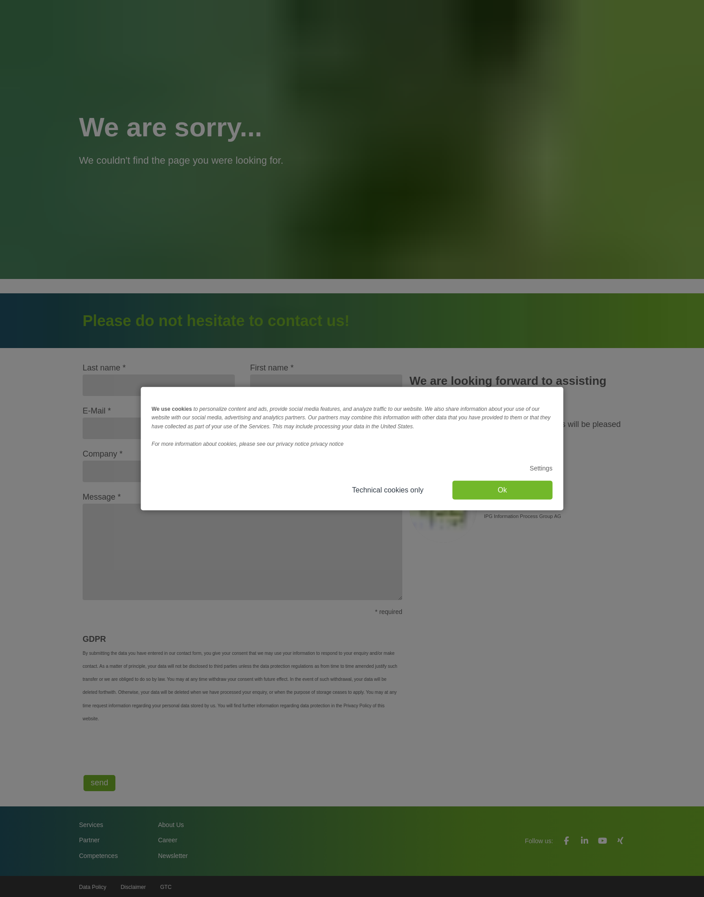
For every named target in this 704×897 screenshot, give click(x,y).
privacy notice (327, 444)
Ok (502, 489)
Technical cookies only (387, 489)
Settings (541, 468)
